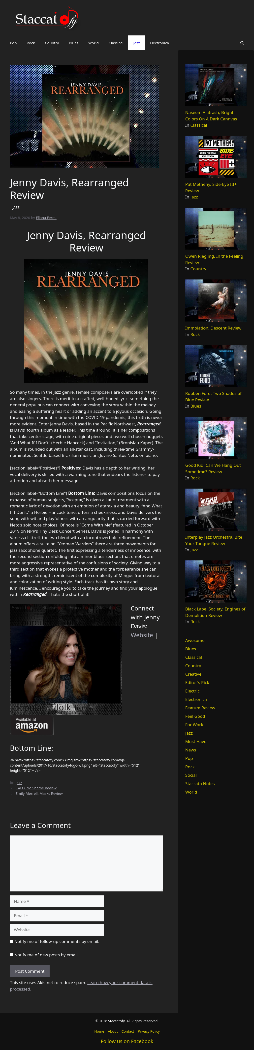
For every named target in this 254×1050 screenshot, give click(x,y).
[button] (242, 42)
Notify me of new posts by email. (46, 955)
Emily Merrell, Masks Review (39, 793)
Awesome (195, 640)
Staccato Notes (200, 783)
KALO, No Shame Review (36, 788)
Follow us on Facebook (127, 1041)
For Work (194, 724)
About (113, 1031)
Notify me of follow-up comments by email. (56, 941)
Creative (193, 674)
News (190, 750)
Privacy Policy (148, 1031)
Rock (31, 42)
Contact (128, 1031)
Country (52, 42)
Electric (192, 691)
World (93, 42)
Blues (73, 42)
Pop (13, 42)
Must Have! (196, 741)
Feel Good (195, 716)
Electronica (159, 42)
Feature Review (200, 708)
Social (191, 775)
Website (143, 635)
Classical (116, 42)
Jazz (136, 42)
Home (99, 1031)
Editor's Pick (197, 682)
